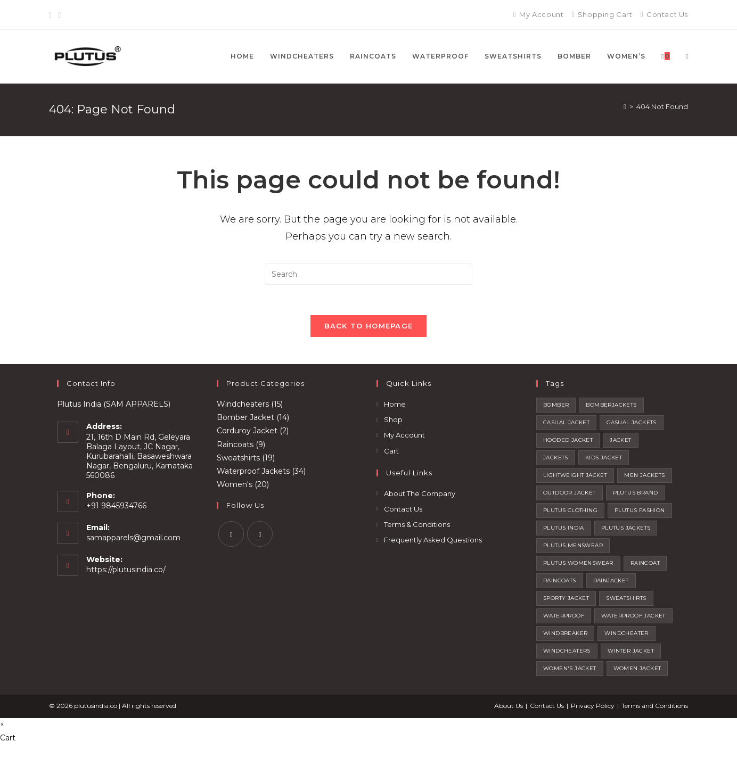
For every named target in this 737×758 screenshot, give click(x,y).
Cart (391, 453)
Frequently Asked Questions (433, 542)
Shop (393, 422)
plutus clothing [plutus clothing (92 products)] (570, 512)
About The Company (419, 495)
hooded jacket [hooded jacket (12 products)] (568, 442)
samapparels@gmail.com (133, 540)
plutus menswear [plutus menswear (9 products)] (573, 547)
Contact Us (403, 511)
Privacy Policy (593, 708)
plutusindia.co (95, 708)
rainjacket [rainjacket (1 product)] (611, 582)
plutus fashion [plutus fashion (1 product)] (640, 512)
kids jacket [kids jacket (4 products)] (603, 459)
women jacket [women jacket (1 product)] (637, 670)
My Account (404, 437)
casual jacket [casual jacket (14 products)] (566, 424)
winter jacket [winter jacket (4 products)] (631, 652)
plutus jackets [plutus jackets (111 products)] (626, 529)
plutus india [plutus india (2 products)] (563, 529)
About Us (508, 708)
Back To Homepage (368, 328)
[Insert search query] (368, 274)
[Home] (625, 106)
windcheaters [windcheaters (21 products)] (567, 652)
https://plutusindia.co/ (126, 572)
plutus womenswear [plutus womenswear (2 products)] (578, 565)
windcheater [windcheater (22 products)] (626, 635)
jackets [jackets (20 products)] (555, 459)
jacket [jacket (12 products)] (620, 442)
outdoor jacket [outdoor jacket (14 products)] (569, 494)
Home (395, 406)
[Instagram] (59, 15)
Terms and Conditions (654, 708)
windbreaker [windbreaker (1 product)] (565, 635)
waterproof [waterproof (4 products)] (563, 617)
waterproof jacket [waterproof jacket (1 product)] (633, 617)
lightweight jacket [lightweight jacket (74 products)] (575, 477)
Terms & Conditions (417, 526)
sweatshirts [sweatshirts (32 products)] (626, 600)
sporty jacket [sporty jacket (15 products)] (566, 600)
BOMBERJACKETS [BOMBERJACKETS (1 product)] (611, 406)
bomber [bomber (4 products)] (556, 406)
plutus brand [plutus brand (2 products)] (635, 494)
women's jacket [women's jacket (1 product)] (569, 670)
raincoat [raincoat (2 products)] (645, 565)
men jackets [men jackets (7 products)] (644, 477)
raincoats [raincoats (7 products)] (559, 582)
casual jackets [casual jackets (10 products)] (632, 424)
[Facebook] (52, 15)
